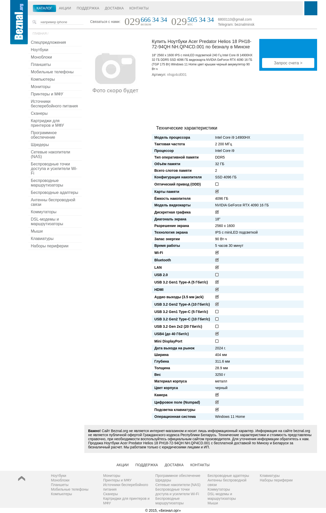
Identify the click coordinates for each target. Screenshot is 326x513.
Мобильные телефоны (52, 72)
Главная (40, 33)
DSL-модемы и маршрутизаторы (47, 221)
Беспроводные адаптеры (54, 192)
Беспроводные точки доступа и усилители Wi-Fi (54, 168)
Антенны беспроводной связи (53, 202)
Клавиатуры (42, 238)
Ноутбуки (39, 50)
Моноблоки (41, 57)
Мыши (37, 231)
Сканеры (39, 113)
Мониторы (40, 86)
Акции (65, 8)
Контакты (139, 8)
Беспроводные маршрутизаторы (47, 182)
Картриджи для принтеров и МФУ (47, 123)
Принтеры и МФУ (47, 94)
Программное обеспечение (44, 135)
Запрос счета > (288, 63)
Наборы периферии (50, 246)
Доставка (114, 8)
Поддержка (88, 8)
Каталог (44, 8)
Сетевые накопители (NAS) (50, 154)
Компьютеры (43, 79)
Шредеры (40, 144)
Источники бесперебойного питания (54, 103)
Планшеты (41, 64)
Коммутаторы (44, 212)
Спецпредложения (48, 42)
